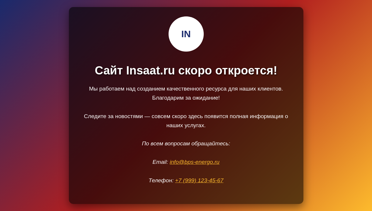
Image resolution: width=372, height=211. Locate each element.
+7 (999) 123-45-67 (199, 180)
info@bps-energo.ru (195, 162)
